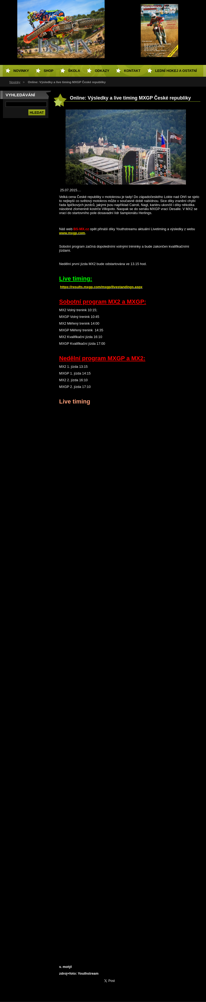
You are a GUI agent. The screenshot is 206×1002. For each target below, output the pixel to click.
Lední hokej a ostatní (176, 71)
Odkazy (102, 71)
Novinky (14, 82)
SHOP (48, 71)
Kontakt (132, 71)
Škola (74, 71)
